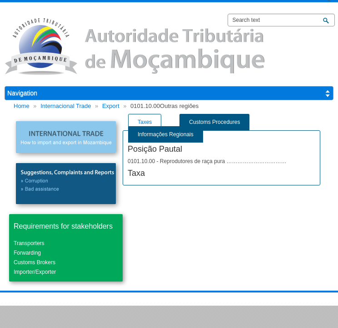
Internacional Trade (65, 105)
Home (22, 105)
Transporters (29, 243)
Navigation (22, 93)
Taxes (145, 122)
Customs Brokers (34, 262)
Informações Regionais (166, 134)
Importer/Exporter (35, 272)
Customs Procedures (214, 122)
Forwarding (27, 253)
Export (110, 105)
